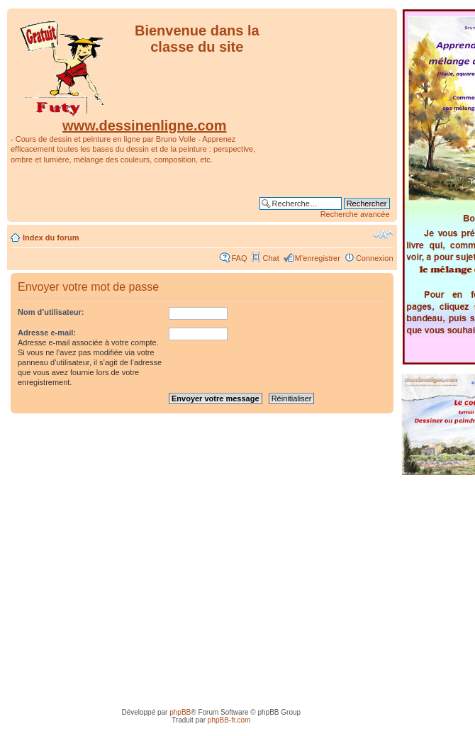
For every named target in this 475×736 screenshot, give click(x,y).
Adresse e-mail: (47, 332)
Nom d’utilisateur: (51, 312)
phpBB (180, 712)
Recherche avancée (355, 214)
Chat (270, 258)
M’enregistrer (317, 258)
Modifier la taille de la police (383, 234)
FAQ (239, 258)
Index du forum (51, 237)
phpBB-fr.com (229, 720)
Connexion (374, 258)
